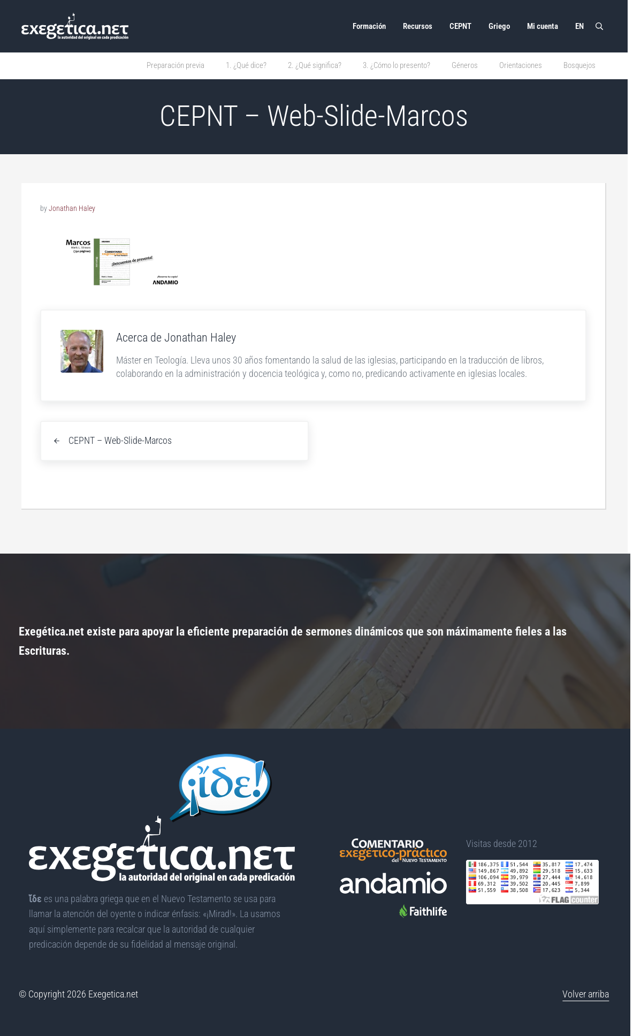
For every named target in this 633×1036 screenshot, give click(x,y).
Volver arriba (585, 994)
